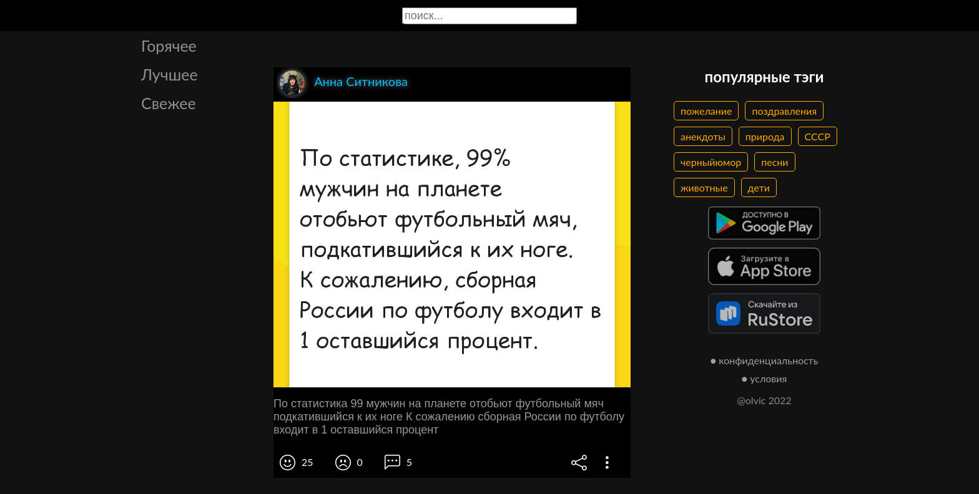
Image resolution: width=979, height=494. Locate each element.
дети (759, 187)
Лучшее (169, 74)
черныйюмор (711, 162)
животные (704, 187)
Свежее (168, 103)
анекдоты (703, 136)
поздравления (784, 111)
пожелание (706, 111)
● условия (764, 378)
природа (765, 136)
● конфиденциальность (765, 360)
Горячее (169, 45)
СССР (817, 136)
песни (774, 162)
